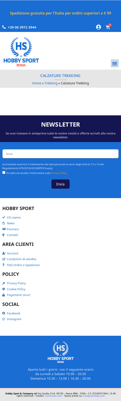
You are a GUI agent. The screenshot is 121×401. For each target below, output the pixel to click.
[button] (115, 63)
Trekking (50, 83)
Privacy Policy (59, 173)
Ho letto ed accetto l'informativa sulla (36, 173)
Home (36, 83)
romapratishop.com (94, 395)
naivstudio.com (53, 395)
